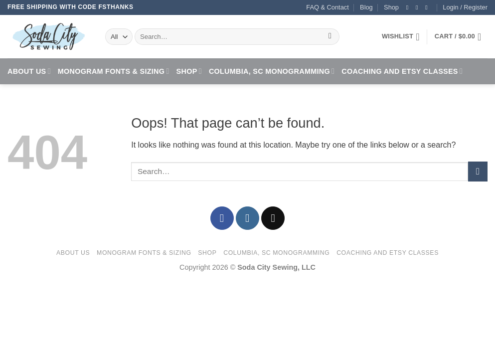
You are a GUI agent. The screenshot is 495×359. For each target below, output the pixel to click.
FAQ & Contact (327, 7)
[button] (465, 7)
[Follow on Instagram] (419, 7)
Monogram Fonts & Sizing (113, 71)
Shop (391, 7)
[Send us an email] (428, 7)
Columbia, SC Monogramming (271, 71)
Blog (366, 7)
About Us (29, 71)
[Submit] (330, 36)
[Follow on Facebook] (409, 7)
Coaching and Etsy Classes (402, 71)
